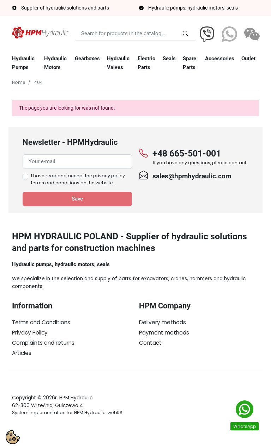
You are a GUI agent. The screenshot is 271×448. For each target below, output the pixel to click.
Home (18, 82)
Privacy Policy (30, 332)
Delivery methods (162, 322)
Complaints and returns (43, 342)
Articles (21, 353)
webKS (115, 430)
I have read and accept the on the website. (78, 179)
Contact (150, 342)
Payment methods (164, 332)
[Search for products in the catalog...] (185, 33)
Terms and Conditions (41, 322)
